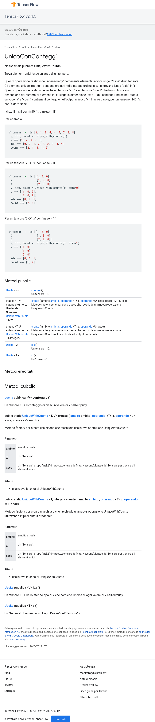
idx (33, 344)
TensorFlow (11, 47)
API (24, 47)
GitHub (9, 678)
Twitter (9, 685)
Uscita (10, 290)
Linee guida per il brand (93, 691)
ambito (54, 300)
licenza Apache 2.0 (92, 631)
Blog (7, 672)
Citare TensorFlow (91, 697)
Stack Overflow (89, 685)
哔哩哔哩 (10, 691)
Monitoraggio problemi (93, 672)
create (35, 300)
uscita (9, 397)
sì (32, 355)
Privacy (21, 711)
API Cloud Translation (59, 34)
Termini (9, 711)
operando (66, 300)
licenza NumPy (17, 639)
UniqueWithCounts (17, 315)
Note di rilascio (88, 678)
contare (36, 290)
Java (57, 47)
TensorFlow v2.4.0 (20, 16)
